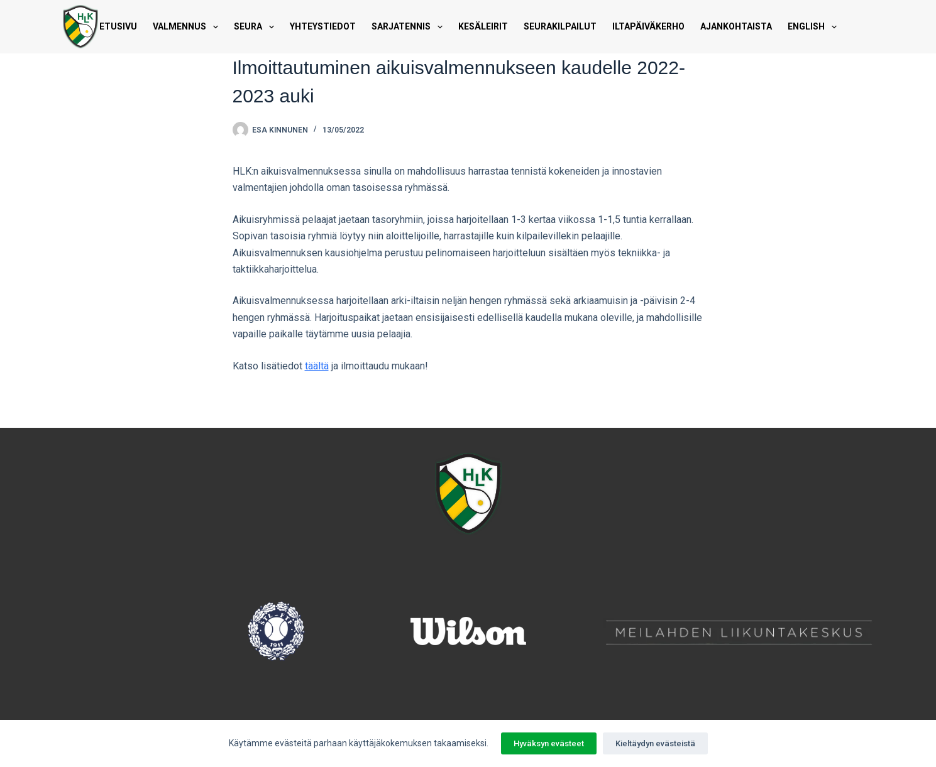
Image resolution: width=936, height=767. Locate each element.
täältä (317, 366)
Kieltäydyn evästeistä (655, 743)
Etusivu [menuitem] (118, 26)
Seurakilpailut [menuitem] (560, 26)
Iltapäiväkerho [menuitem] (648, 26)
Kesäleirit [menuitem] (483, 26)
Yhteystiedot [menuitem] (323, 26)
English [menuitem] (815, 27)
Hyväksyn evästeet (549, 743)
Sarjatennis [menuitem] (410, 27)
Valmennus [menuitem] (188, 27)
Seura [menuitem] (256, 27)
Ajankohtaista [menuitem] (736, 26)
